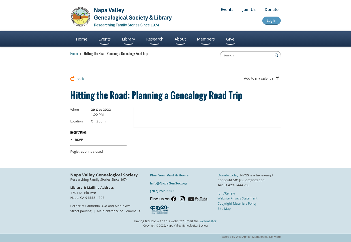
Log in (271, 20)
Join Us (249, 9)
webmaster (208, 221)
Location (76, 121)
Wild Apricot (243, 236)
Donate (271, 9)
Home (74, 53)
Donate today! (228, 175)
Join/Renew (226, 193)
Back (80, 78)
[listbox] (262, 78)
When (74, 109)
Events (227, 9)
